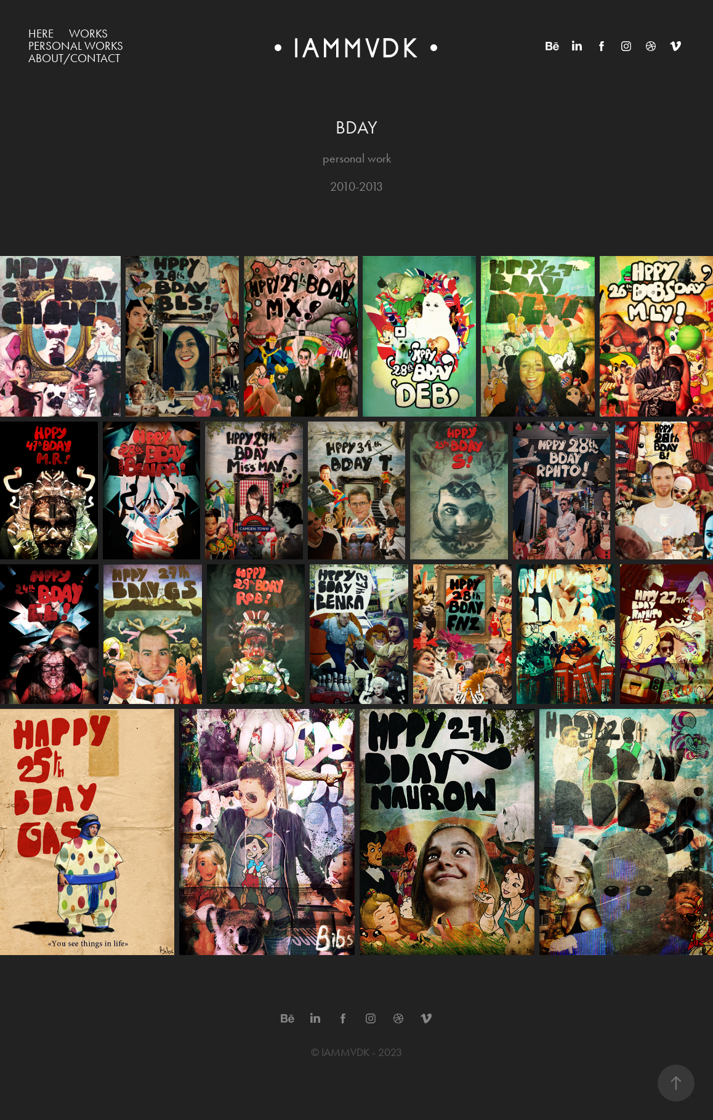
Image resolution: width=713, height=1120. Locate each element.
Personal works (75, 46)
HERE (41, 33)
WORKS (88, 33)
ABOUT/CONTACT (74, 58)
